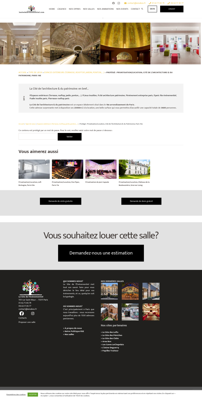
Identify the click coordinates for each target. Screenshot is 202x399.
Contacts (23, 318)
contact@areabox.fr (28, 309)
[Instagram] (118, 3)
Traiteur (114, 350)
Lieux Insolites (90, 95)
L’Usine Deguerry (110, 347)
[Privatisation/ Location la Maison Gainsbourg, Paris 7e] (130, 312)
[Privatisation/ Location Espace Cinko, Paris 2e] (150, 291)
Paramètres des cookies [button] (16, 394)
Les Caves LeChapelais (113, 344)
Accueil (23, 72)
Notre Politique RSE (74, 331)
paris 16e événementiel (165, 95)
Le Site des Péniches (112, 335)
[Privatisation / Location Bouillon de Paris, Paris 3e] (150, 312)
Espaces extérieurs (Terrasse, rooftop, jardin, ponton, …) (57, 124)
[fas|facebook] (22, 314)
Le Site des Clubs (110, 338)
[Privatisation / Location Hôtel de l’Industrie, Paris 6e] (109, 291)
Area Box (106, 341)
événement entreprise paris (140, 95)
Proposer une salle (27, 322)
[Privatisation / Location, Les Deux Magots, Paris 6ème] (130, 291)
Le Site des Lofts (110, 332)
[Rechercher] (142, 9)
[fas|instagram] (33, 314)
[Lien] (32, 9)
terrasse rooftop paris (59, 98)
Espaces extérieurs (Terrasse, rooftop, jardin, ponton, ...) (74, 72)
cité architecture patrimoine (112, 95)
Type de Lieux (35, 72)
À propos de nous (73, 328)
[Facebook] (113, 3)
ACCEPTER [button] (32, 394)
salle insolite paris (39, 98)
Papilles (106, 350)
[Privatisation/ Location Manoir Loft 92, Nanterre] (109, 312)
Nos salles (69, 334)
